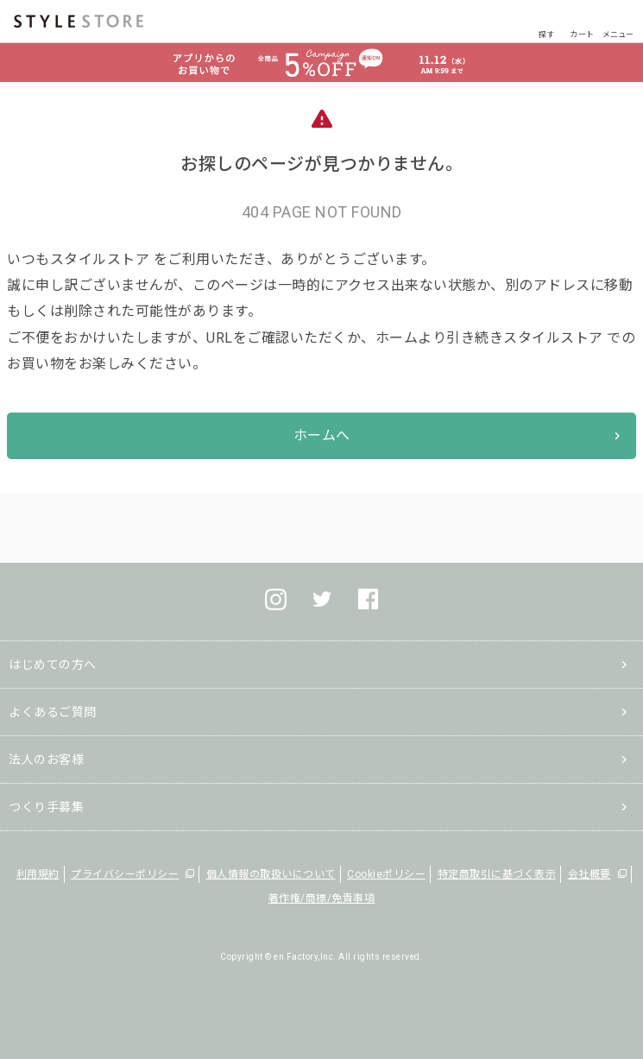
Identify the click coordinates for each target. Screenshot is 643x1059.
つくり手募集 (46, 807)
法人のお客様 (46, 759)
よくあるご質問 (53, 712)
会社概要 (589, 874)
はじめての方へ (53, 664)
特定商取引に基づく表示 (497, 874)
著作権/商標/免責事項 (321, 898)
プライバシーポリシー (125, 874)
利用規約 (38, 874)
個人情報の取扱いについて (271, 874)
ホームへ (321, 435)
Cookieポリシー (386, 874)
